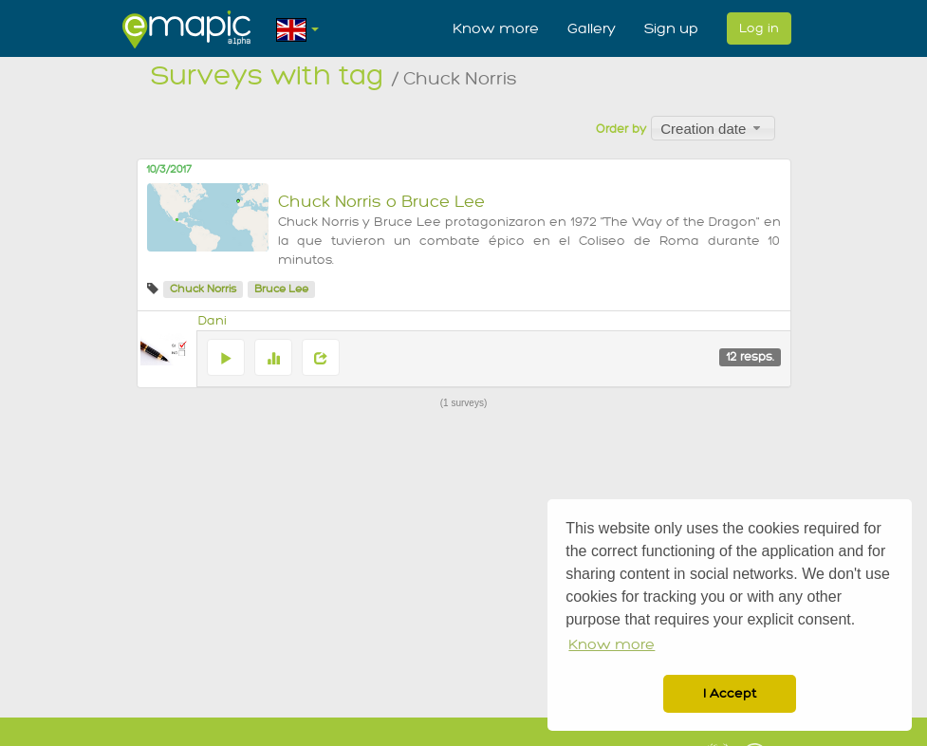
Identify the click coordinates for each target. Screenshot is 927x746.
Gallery (591, 28)
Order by (621, 129)
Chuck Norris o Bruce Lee (381, 202)
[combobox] (713, 128)
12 (750, 357)
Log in (759, 28)
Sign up (671, 28)
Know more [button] (611, 645)
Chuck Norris (203, 289)
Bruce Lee (281, 289)
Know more (496, 28)
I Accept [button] (729, 693)
